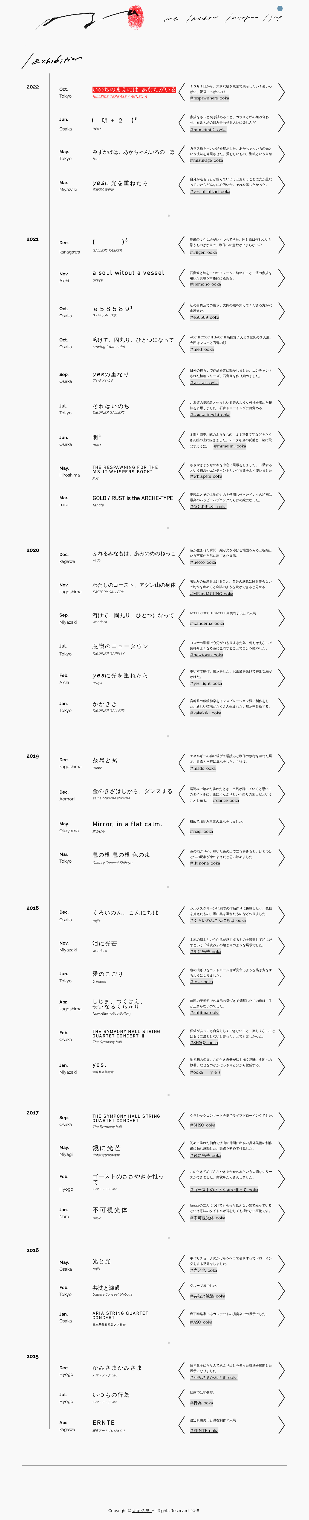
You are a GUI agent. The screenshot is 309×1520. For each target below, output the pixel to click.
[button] (280, 8)
